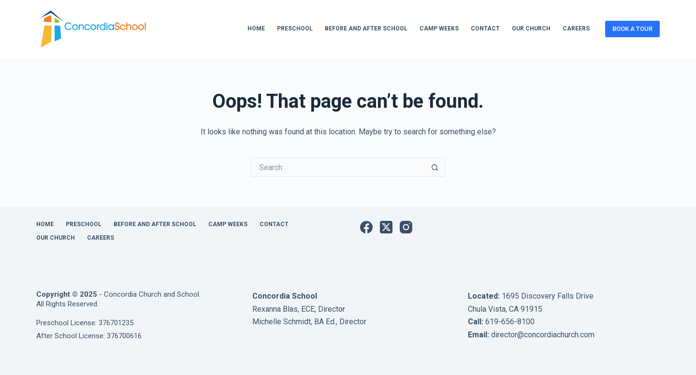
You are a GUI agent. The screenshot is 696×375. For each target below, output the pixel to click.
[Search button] (435, 167)
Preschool (295, 28)
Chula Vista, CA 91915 (505, 309)
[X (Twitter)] (386, 227)
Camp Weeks (439, 28)
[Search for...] (338, 167)
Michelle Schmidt (281, 321)
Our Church (531, 28)
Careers (576, 28)
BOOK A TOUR (632, 28)
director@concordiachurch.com (542, 334)
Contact (485, 28)
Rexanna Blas (275, 309)
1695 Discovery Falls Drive (548, 296)
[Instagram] (406, 227)
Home (256, 28)
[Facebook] (366, 227)
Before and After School (366, 28)
